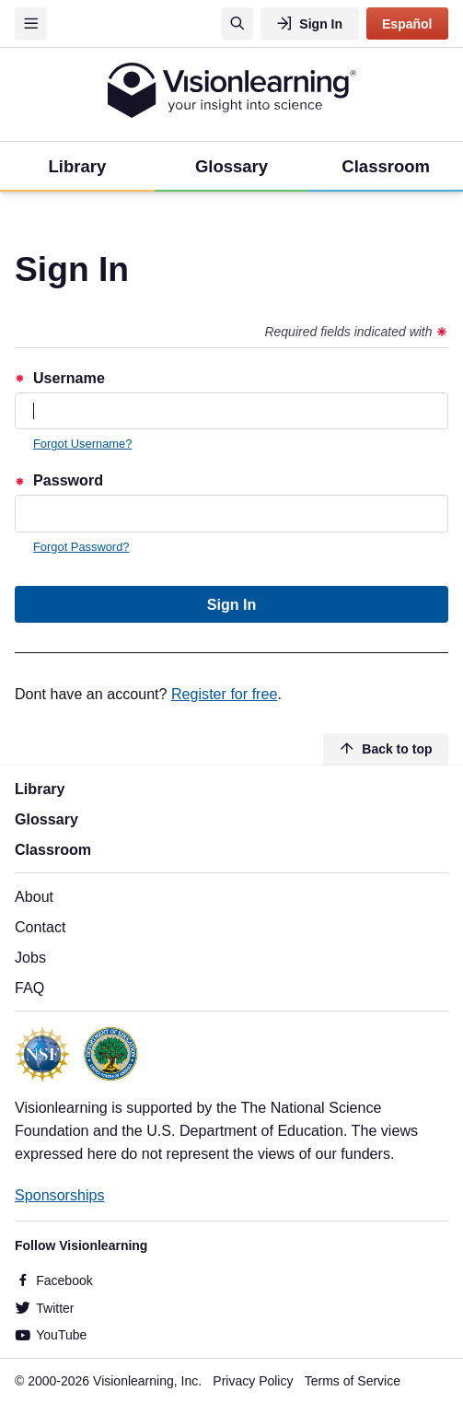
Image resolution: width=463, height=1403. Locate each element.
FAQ (29, 987)
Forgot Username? (82, 443)
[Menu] (31, 23)
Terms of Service (352, 1381)
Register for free (224, 693)
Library (40, 788)
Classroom (53, 849)
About (34, 896)
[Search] (237, 23)
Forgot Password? (81, 547)
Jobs (30, 957)
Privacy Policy (253, 1381)
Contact (40, 926)
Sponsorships (60, 1195)
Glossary (46, 819)
